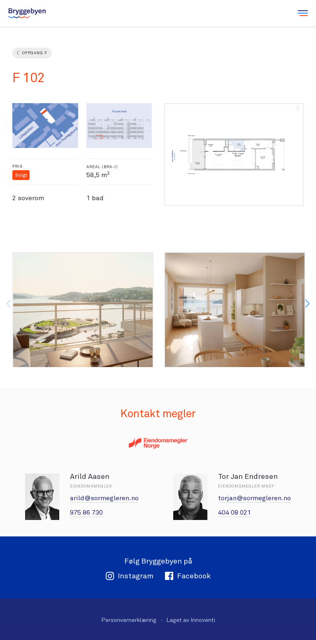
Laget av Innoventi (190, 620)
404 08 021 (234, 512)
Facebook (188, 575)
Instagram (129, 575)
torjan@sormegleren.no (254, 498)
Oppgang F (34, 52)
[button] (307, 303)
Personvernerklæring (128, 620)
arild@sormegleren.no (104, 498)
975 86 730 (86, 512)
